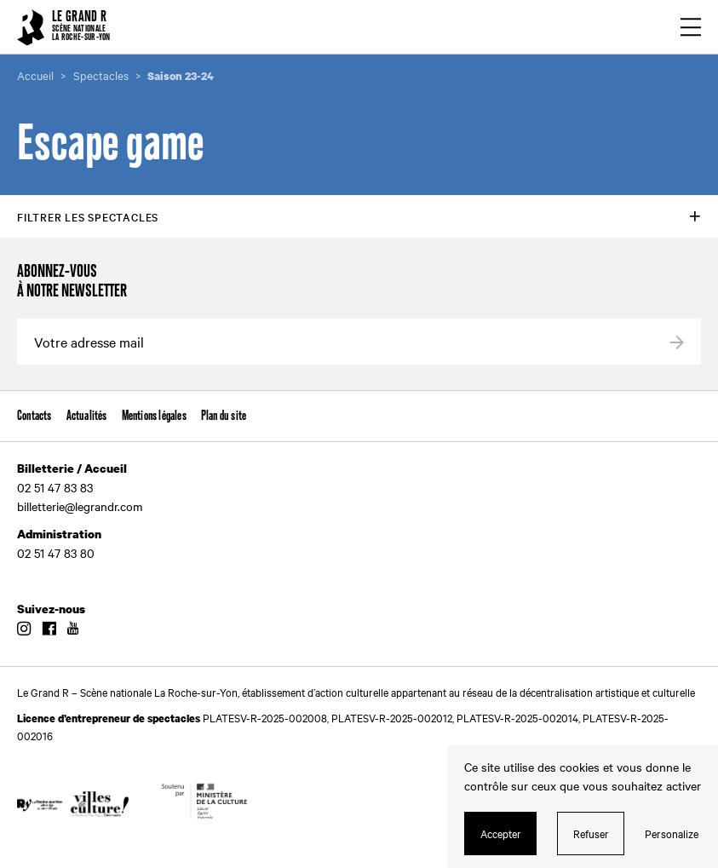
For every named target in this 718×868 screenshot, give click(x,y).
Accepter (500, 833)
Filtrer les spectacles (87, 216)
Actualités (86, 416)
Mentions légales (154, 416)
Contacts (34, 416)
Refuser (591, 833)
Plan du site (223, 416)
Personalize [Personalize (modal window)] (671, 833)
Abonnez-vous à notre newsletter (72, 282)
